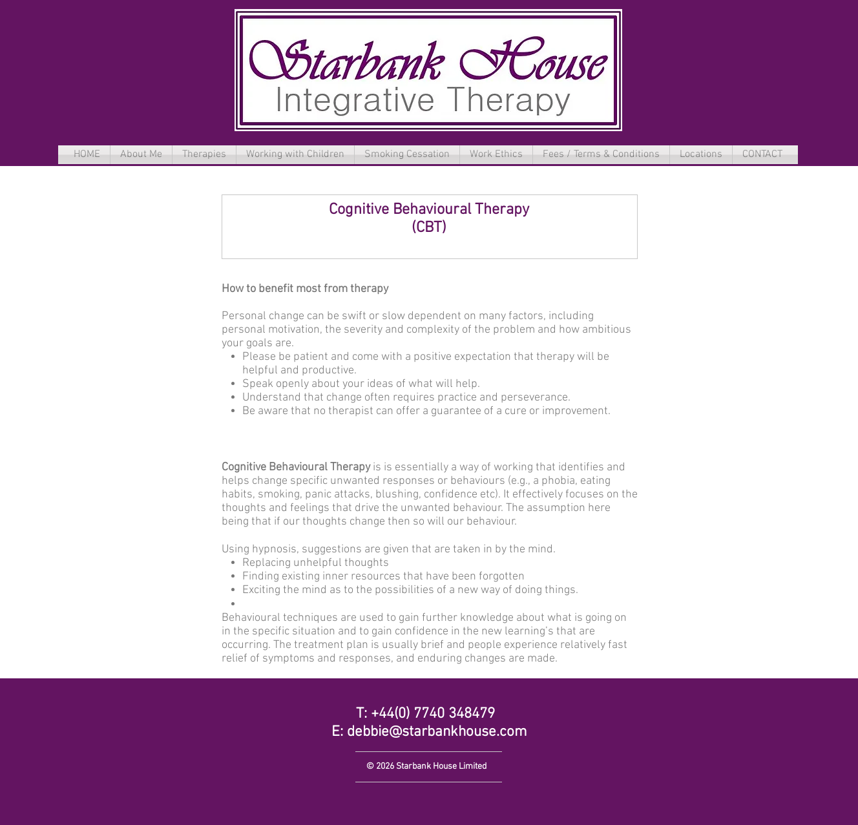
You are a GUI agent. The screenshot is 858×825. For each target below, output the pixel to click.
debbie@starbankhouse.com (437, 732)
